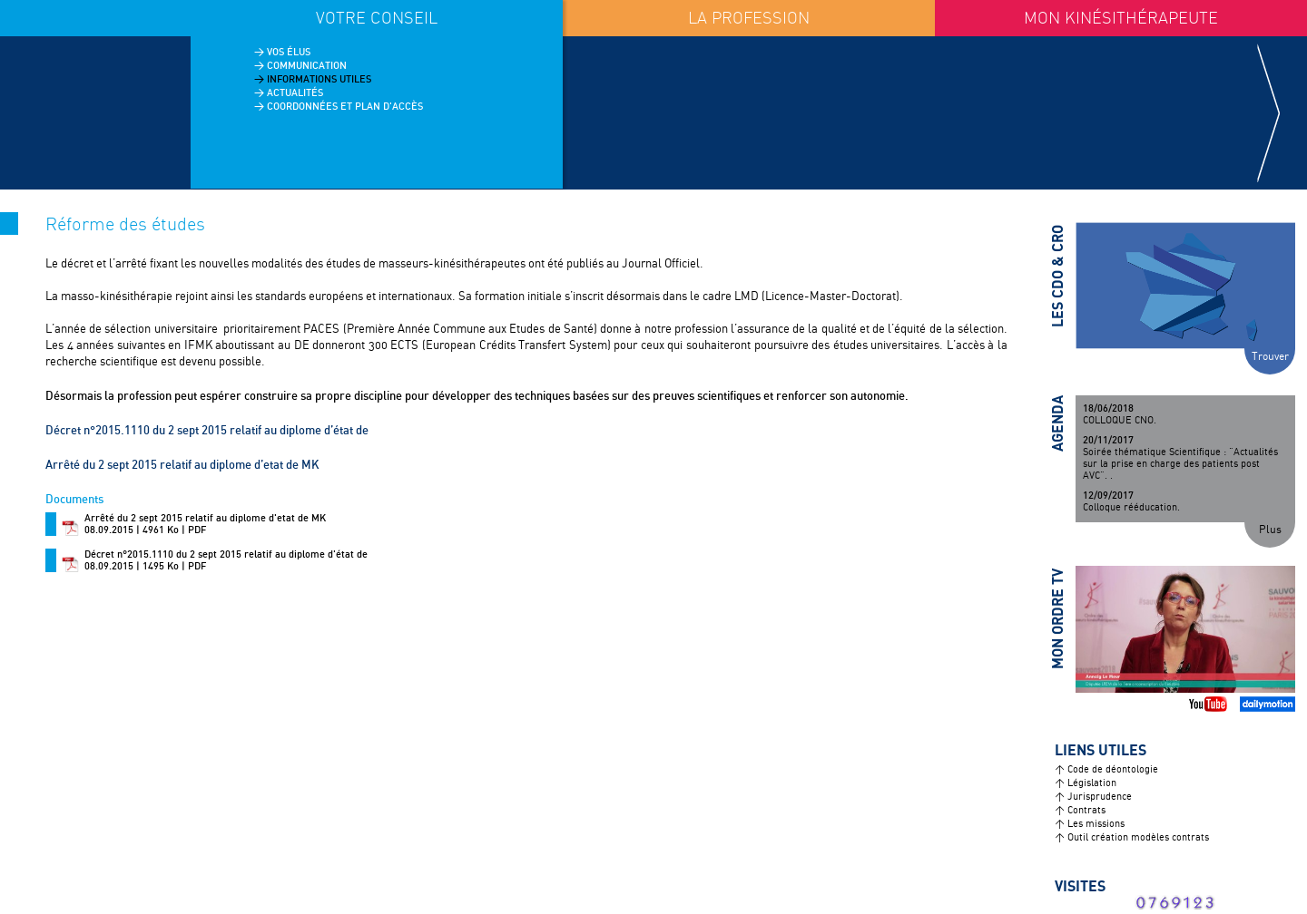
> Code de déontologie (1106, 769)
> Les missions (1090, 824)
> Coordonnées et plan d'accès (338, 106)
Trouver (1270, 357)
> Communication (300, 65)
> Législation (1085, 783)
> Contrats (1080, 810)
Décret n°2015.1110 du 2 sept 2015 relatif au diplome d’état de (207, 430)
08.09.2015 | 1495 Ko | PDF (226, 560)
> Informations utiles (312, 79)
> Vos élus (282, 51)
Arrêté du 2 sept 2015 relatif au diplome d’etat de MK (182, 464)
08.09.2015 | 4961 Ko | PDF (205, 524)
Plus (1270, 530)
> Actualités (288, 92)
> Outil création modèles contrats (1132, 837)
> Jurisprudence (1093, 797)
